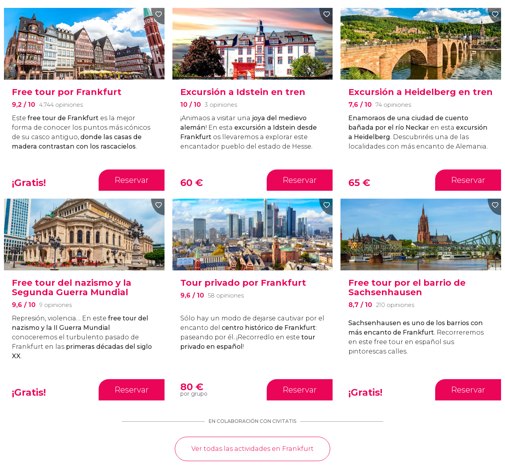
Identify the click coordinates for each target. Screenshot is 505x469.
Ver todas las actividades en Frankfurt (252, 448)
